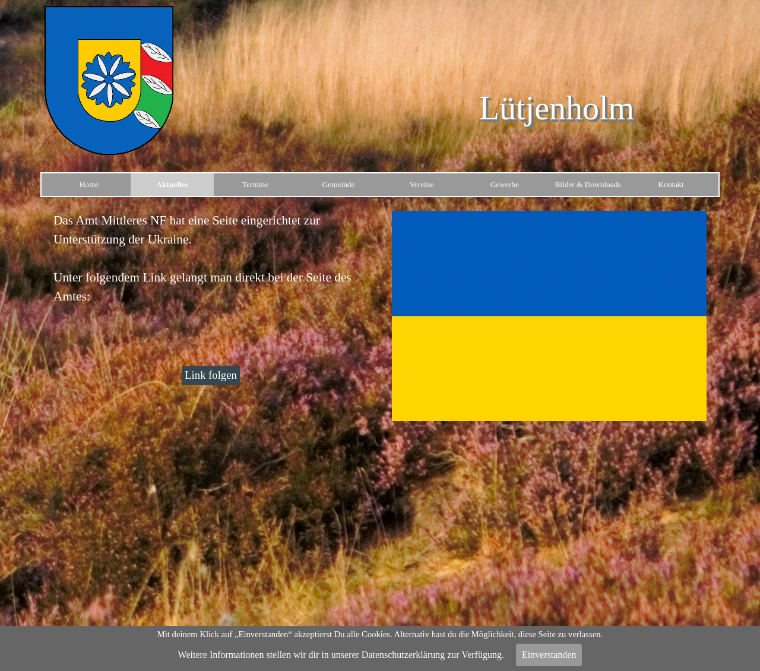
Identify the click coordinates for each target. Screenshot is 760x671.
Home (89, 184)
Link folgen (211, 375)
